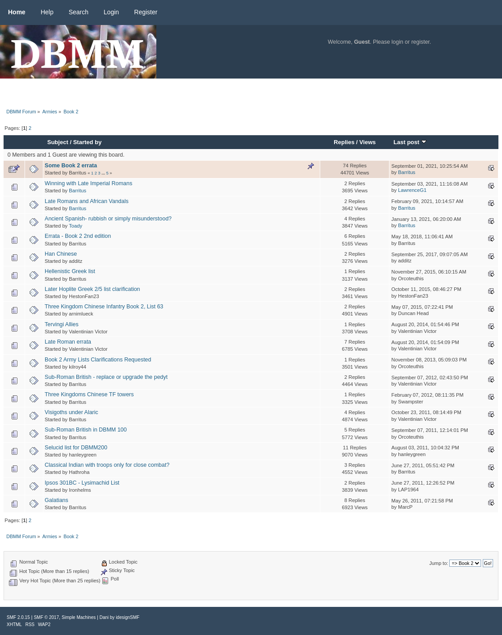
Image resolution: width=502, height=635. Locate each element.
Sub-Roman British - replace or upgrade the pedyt (106, 377)
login (397, 42)
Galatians (56, 500)
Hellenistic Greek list (70, 271)
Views (368, 142)
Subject (57, 142)
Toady (75, 225)
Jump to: (438, 563)
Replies (344, 142)
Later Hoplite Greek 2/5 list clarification (92, 289)
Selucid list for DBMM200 (76, 447)
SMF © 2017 (46, 617)
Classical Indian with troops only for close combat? (107, 465)
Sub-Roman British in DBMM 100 (86, 430)
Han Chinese (61, 254)
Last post (410, 142)
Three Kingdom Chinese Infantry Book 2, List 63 (104, 306)
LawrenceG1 (412, 190)
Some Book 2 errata (71, 165)
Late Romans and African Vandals (87, 201)
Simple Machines (79, 617)
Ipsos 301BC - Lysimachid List (82, 483)
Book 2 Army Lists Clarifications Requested (98, 360)
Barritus (406, 172)
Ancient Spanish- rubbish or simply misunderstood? (108, 219)
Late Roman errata (68, 342)
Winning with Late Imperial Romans (88, 183)
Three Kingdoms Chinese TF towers (89, 394)
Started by (87, 142)
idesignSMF (127, 617)
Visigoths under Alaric (71, 412)
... (103, 173)
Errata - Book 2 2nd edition (78, 236)
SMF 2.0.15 (18, 617)
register (420, 42)
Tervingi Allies (62, 324)
